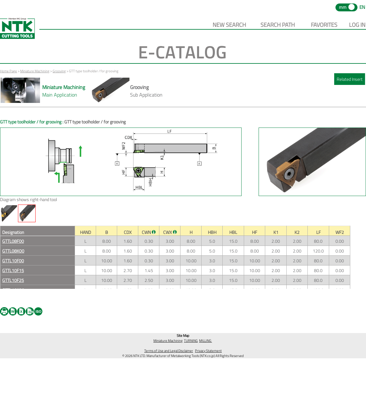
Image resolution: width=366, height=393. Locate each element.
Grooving (59, 71)
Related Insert (350, 79)
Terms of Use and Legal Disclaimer (168, 350)
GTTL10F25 (13, 280)
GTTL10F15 (13, 270)
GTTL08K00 (13, 250)
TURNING (191, 340)
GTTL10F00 (13, 260)
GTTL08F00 (13, 241)
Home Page (8, 71)
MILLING (205, 340)
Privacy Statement (208, 350)
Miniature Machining (34, 71)
